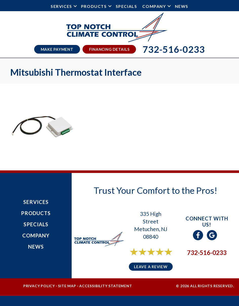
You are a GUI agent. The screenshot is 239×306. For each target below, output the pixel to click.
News (181, 6)
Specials (126, 6)
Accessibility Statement (105, 286)
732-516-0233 (207, 252)
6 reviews (155, 257)
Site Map (67, 286)
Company (154, 6)
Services (61, 6)
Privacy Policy (39, 286)
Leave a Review (151, 266)
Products (94, 6)
